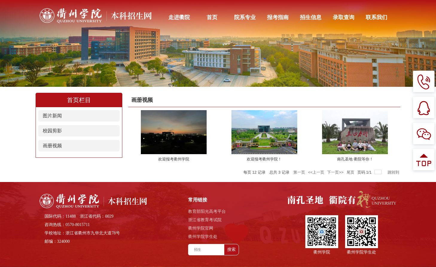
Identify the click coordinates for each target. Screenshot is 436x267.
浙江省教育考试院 (205, 220)
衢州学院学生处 (202, 236)
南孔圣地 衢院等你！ (355, 159)
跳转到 (394, 172)
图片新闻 (52, 115)
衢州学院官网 (200, 228)
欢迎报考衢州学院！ (264, 159)
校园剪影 (52, 130)
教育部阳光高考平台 (207, 211)
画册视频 (52, 145)
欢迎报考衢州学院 (173, 159)
